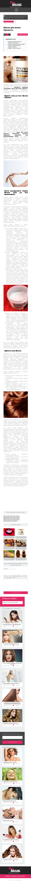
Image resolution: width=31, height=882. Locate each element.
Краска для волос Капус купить (11, 518)
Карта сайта (21, 876)
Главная (7, 876)
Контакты (14, 876)
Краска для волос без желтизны (12, 519)
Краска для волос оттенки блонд (12, 517)
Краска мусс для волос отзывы (11, 516)
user (5, 23)
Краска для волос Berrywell (10, 521)
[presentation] (17, 572)
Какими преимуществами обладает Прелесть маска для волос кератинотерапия (16, 45)
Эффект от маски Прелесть (14, 48)
